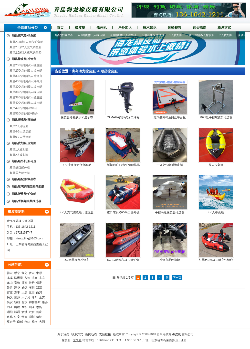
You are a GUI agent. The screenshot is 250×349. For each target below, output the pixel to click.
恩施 (39, 307)
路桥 (17, 307)
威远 (24, 287)
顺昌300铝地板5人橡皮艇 (26, 86)
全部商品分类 (27, 27)
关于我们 (63, 334)
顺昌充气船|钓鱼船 (24, 35)
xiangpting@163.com (29, 238)
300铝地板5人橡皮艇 (202, 35)
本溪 (10, 278)
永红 (27, 321)
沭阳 (35, 297)
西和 (24, 307)
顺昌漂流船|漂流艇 (24, 120)
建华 (17, 287)
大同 (42, 321)
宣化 (24, 273)
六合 (32, 312)
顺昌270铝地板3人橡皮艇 (26, 70)
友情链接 (105, 334)
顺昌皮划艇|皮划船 (24, 143)
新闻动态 (91, 334)
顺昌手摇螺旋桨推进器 (26, 201)
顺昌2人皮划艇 (19, 155)
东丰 (17, 292)
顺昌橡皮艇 (109, 71)
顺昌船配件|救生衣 (24, 179)
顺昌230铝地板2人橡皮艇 (26, 65)
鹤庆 (39, 312)
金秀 (42, 297)
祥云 (10, 273)
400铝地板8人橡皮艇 (93, 35)
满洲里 (18, 278)
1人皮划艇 (177, 35)
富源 (17, 297)
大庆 (24, 292)
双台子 (11, 321)
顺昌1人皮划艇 (19, 149)
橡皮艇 (80, 27)
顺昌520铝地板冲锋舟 (24, 113)
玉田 (32, 292)
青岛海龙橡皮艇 (84, 71)
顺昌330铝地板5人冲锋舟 (26, 76)
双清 (39, 287)
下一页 (177, 277)
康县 (45, 302)
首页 (60, 27)
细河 (32, 307)
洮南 (35, 278)
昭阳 (10, 312)
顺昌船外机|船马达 (24, 161)
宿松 (17, 282)
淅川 (32, 287)
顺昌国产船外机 (20, 173)
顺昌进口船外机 (20, 167)
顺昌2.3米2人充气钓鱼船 (26, 47)
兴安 (10, 302)
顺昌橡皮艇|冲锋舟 (24, 59)
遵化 (10, 317)
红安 (17, 317)
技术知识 (149, 27)
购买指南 (199, 27)
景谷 (10, 287)
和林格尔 (35, 302)
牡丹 (32, 282)
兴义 (10, 297)
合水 (24, 302)
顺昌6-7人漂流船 (20, 137)
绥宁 (17, 273)
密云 (32, 273)
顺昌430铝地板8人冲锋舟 (26, 81)
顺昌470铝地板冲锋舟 (24, 108)
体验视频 (174, 27)
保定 (39, 282)
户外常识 (125, 27)
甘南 (24, 282)
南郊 (20, 321)
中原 (39, 273)
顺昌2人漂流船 (19, 126)
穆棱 (39, 317)
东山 (10, 282)
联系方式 (224, 27)
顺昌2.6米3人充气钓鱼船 (26, 52)
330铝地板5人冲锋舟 (125, 35)
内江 (10, 307)
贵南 (24, 317)
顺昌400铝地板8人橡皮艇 (26, 102)
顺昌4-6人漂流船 (20, 131)
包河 (27, 278)
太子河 (25, 297)
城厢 (17, 312)
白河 (39, 292)
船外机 (101, 27)
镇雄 (17, 302)
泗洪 (24, 312)
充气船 (77, 340)
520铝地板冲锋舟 (155, 35)
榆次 (35, 321)
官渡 (10, 292)
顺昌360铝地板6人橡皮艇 (26, 92)
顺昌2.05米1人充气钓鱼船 (26, 42)
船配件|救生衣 (66, 35)
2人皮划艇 (228, 35)
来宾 (42, 278)
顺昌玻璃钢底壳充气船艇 (28, 186)
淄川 (32, 317)
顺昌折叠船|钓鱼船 (24, 194)
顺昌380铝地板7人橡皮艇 (26, 97)
